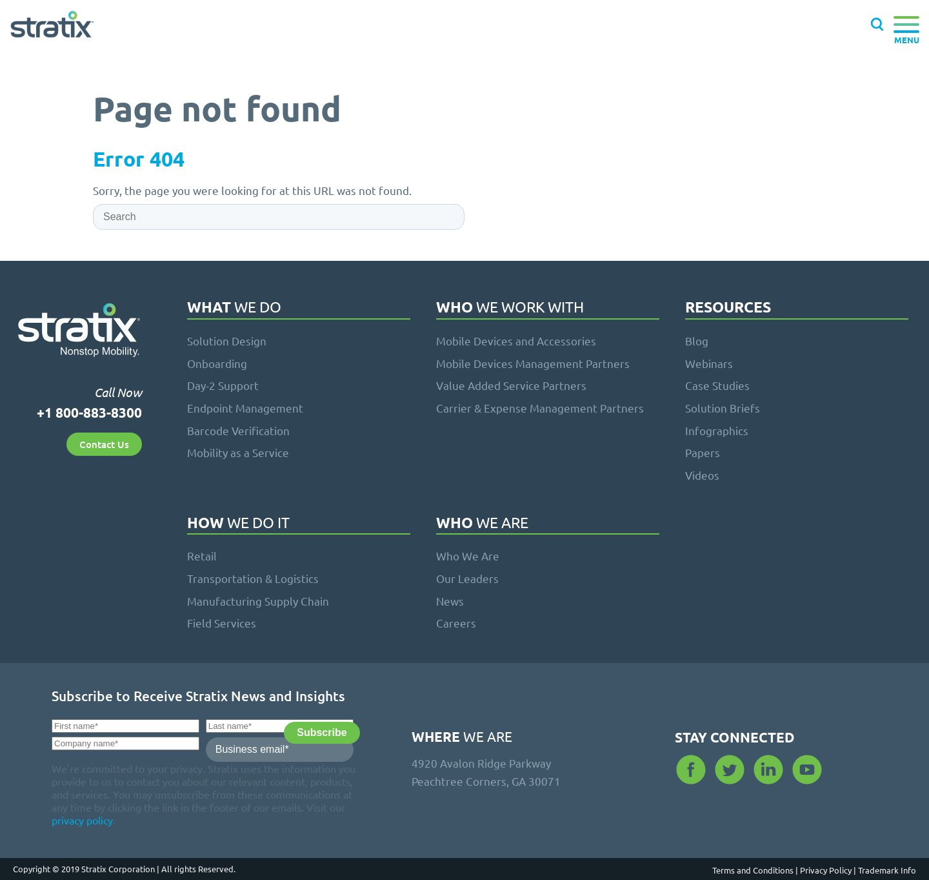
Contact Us (104, 444)
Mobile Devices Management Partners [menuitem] (533, 363)
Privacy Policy (829, 870)
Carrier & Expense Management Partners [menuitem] (540, 407)
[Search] (278, 217)
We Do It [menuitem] (238, 523)
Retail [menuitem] (202, 555)
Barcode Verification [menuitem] (238, 430)
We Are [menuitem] (482, 523)
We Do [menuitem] (234, 308)
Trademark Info (887, 870)
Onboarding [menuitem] (217, 363)
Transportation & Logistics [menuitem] (253, 578)
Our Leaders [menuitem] (467, 578)
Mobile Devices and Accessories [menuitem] (516, 340)
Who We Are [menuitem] (467, 555)
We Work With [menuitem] (510, 308)
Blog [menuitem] (696, 340)
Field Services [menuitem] (221, 622)
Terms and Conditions (756, 870)
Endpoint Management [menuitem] (245, 407)
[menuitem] (796, 310)
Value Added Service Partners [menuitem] (511, 385)
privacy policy (82, 819)
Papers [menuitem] (702, 452)
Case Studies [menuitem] (717, 385)
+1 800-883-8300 (89, 412)
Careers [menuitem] (456, 622)
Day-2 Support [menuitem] (223, 385)
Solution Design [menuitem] (226, 340)
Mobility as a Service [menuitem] (238, 452)
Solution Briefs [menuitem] (722, 407)
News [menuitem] (450, 601)
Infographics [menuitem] (716, 430)
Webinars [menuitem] (709, 363)
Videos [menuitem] (702, 475)
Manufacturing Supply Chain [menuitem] (258, 601)
